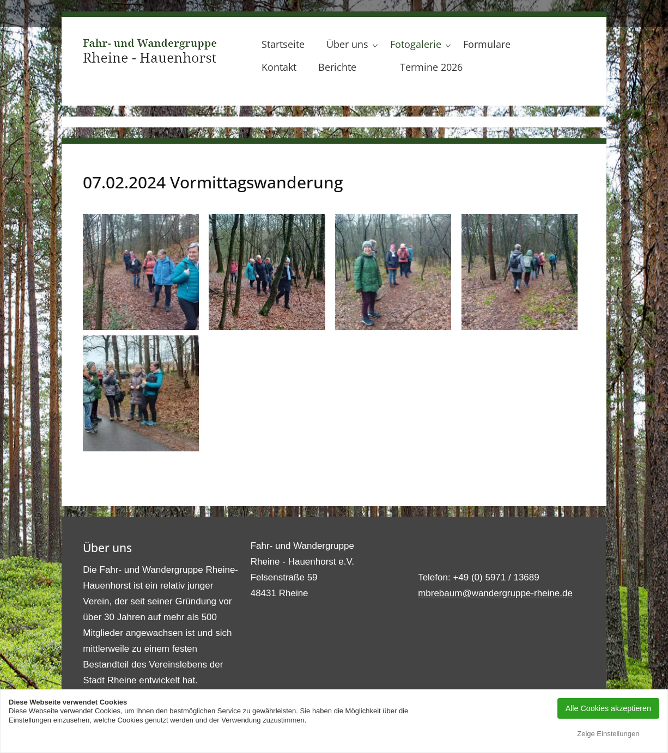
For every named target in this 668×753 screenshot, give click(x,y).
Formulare (487, 44)
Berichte (337, 67)
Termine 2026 (431, 67)
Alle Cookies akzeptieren (608, 708)
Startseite (283, 44)
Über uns (347, 44)
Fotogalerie (415, 44)
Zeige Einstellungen (608, 734)
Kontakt (279, 67)
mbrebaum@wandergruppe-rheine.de (495, 593)
